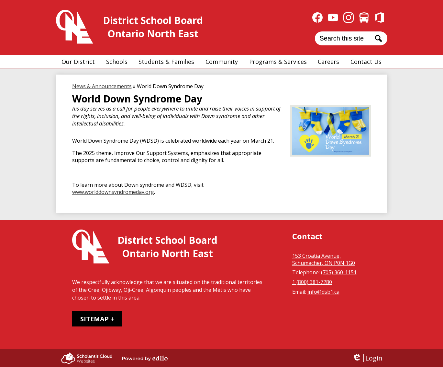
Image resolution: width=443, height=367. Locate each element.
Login (367, 358)
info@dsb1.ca (323, 291)
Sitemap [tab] (94, 318)
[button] (78, 61)
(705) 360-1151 (339, 272)
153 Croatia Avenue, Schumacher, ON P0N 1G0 (323, 259)
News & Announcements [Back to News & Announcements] (102, 86)
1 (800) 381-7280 (312, 282)
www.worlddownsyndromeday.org (113, 191)
